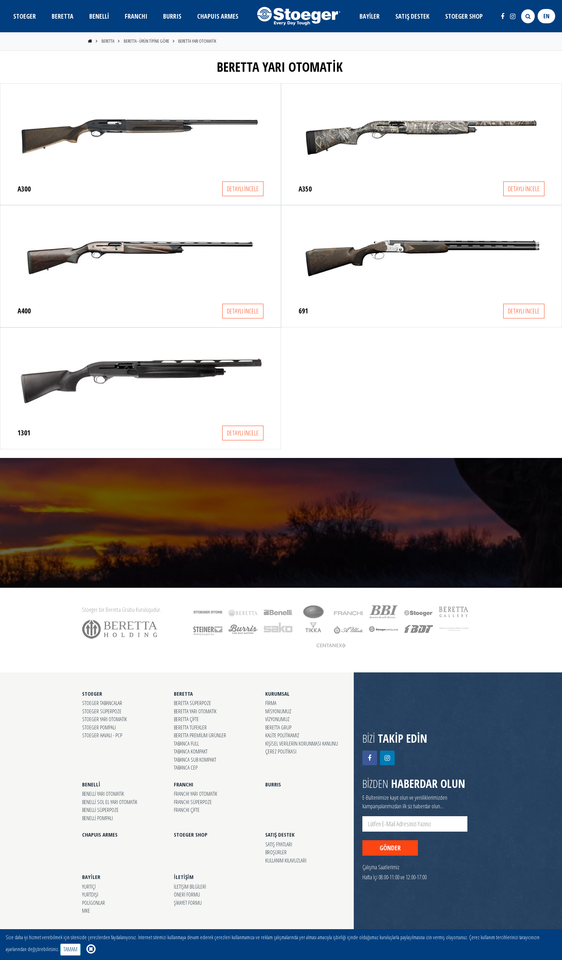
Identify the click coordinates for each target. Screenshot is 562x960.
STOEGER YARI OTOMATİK (104, 719)
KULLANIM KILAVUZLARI (285, 860)
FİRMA (270, 702)
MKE (86, 910)
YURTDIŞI (90, 894)
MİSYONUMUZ (278, 711)
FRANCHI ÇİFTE (187, 809)
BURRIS (172, 16)
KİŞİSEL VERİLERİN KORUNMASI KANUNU (301, 743)
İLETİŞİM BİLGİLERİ (190, 886)
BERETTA (62, 16)
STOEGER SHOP (464, 16)
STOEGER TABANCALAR (102, 702)
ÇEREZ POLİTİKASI (280, 751)
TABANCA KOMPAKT (191, 751)
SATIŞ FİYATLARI (278, 844)
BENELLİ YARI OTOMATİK (103, 793)
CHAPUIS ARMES (217, 16)
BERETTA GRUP (278, 727)
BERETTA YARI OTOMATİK (197, 41)
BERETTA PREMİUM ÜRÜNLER (200, 735)
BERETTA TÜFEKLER (190, 727)
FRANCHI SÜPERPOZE (193, 801)
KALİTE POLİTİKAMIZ (282, 735)
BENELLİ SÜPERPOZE (100, 809)
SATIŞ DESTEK (412, 16)
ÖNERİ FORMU (187, 894)
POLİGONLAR (93, 902)
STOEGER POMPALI (99, 727)
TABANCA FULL (186, 743)
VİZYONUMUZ (277, 719)
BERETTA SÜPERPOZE (192, 702)
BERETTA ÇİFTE (186, 719)
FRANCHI (136, 16)
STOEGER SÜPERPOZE (102, 711)
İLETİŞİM (184, 876)
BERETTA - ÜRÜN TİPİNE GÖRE (146, 41)
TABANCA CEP (185, 767)
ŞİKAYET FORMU (188, 902)
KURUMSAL (277, 693)
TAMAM (70, 949)
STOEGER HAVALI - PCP (102, 735)
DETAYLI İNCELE (243, 188)
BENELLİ (99, 16)
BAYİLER (369, 16)
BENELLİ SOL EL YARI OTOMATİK (109, 801)
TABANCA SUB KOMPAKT (195, 759)
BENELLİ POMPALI (97, 818)
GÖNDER (390, 847)
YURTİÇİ (89, 886)
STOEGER (24, 16)
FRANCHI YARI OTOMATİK (195, 793)
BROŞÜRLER (276, 852)
